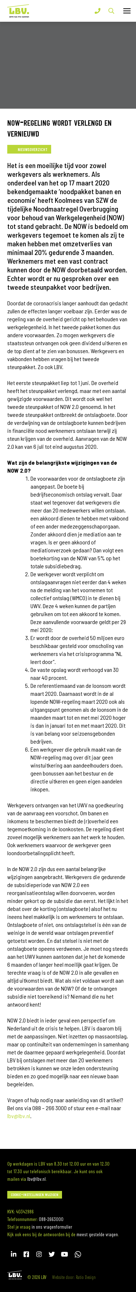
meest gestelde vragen (97, 1234)
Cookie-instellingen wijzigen (34, 1194)
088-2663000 (51, 1219)
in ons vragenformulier (52, 1227)
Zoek (111, 11)
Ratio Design (86, 1277)
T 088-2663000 (97, 11)
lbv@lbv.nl (36, 1179)
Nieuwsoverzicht (33, 148)
